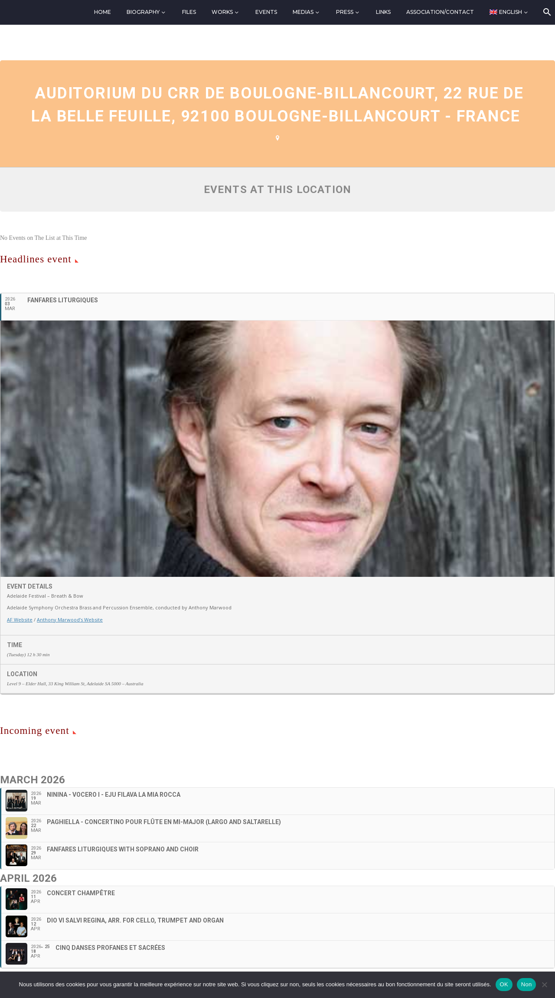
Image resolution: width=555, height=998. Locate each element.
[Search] (546, 12)
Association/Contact (440, 12)
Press (344, 12)
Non (526, 984)
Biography (143, 12)
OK (504, 984)
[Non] (544, 984)
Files (189, 12)
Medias (303, 12)
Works (222, 12)
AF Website (20, 619)
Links (383, 12)
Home (102, 12)
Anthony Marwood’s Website (70, 619)
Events (266, 12)
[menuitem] (509, 12)
